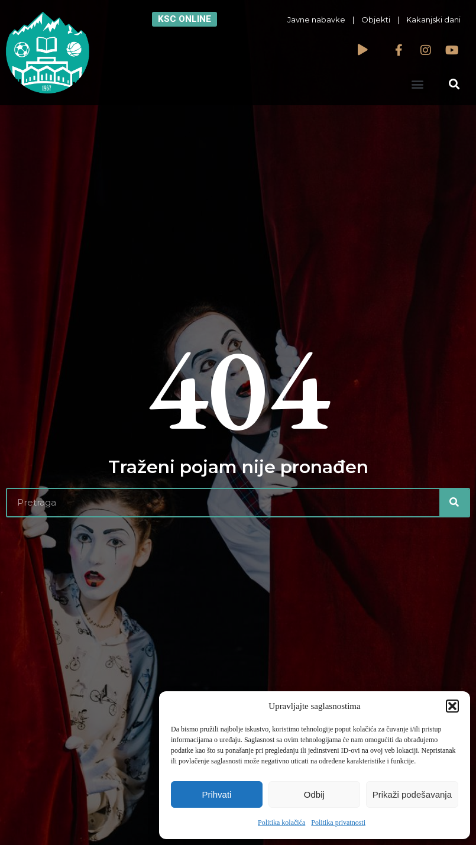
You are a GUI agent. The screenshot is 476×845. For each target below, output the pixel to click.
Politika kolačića (281, 822)
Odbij (314, 794)
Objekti (376, 19)
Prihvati (216, 794)
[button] (452, 706)
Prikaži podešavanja (412, 794)
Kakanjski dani (433, 19)
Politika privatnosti (338, 822)
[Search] (454, 502)
